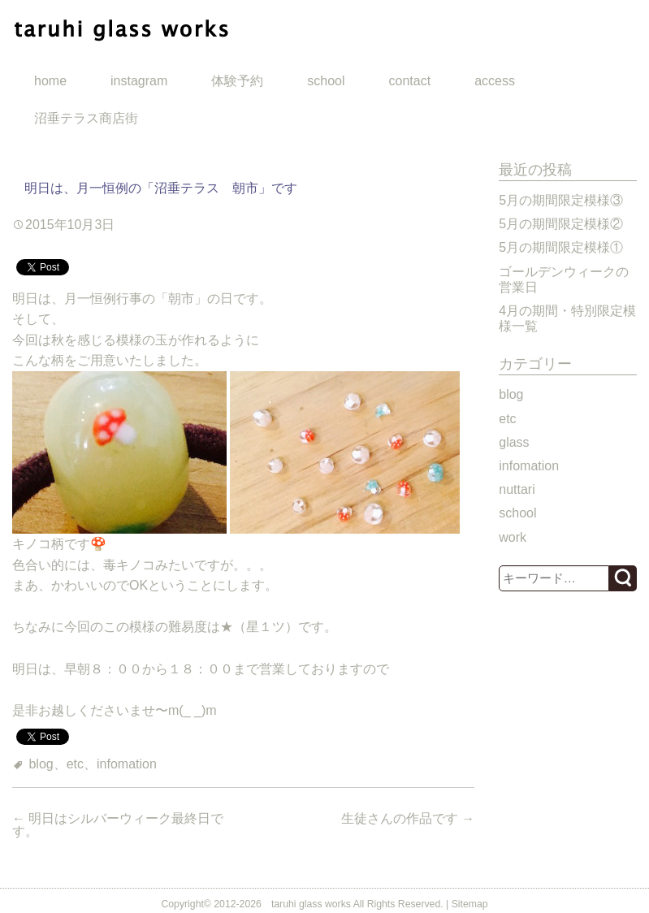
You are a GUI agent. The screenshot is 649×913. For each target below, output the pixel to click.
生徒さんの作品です (407, 818)
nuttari (516, 489)
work (512, 537)
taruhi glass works (311, 904)
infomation (127, 764)
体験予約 (237, 81)
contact (410, 81)
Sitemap (470, 904)
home (50, 81)
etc (75, 764)
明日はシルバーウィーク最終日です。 (117, 824)
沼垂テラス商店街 (86, 118)
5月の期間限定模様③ (561, 200)
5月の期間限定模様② (561, 224)
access (494, 81)
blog (40, 764)
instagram (138, 81)
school (325, 81)
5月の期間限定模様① (561, 247)
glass (514, 442)
